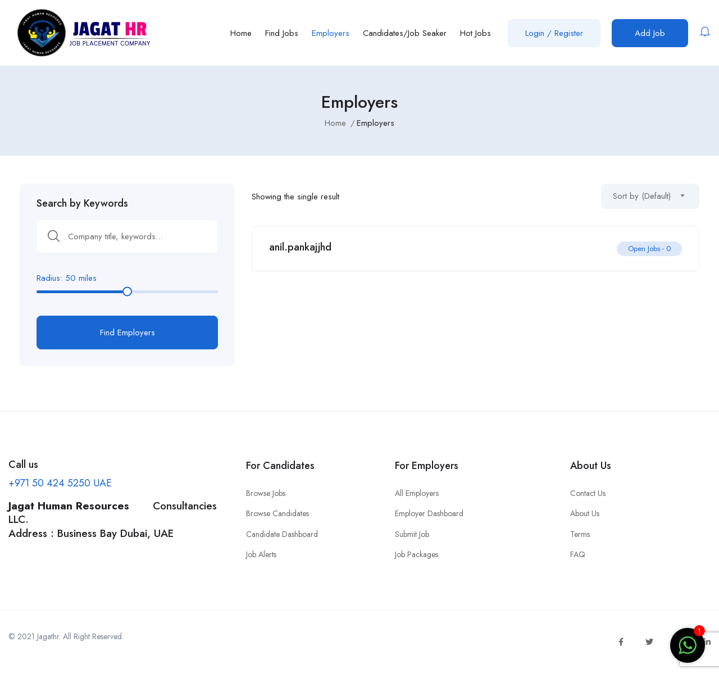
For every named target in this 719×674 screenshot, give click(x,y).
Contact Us (588, 493)
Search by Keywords (82, 203)
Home (241, 33)
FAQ (577, 554)
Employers (330, 33)
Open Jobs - (649, 248)
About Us (584, 513)
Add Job (650, 33)
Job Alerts (261, 554)
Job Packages (416, 554)
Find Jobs (281, 33)
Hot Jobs (475, 33)
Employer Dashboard (429, 513)
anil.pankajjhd (300, 247)
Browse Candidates (277, 513)
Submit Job (412, 534)
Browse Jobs (265, 493)
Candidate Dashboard (282, 534)
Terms (580, 534)
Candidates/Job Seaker (405, 33)
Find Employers (127, 332)
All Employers (417, 493)
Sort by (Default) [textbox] (642, 196)
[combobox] (650, 196)
